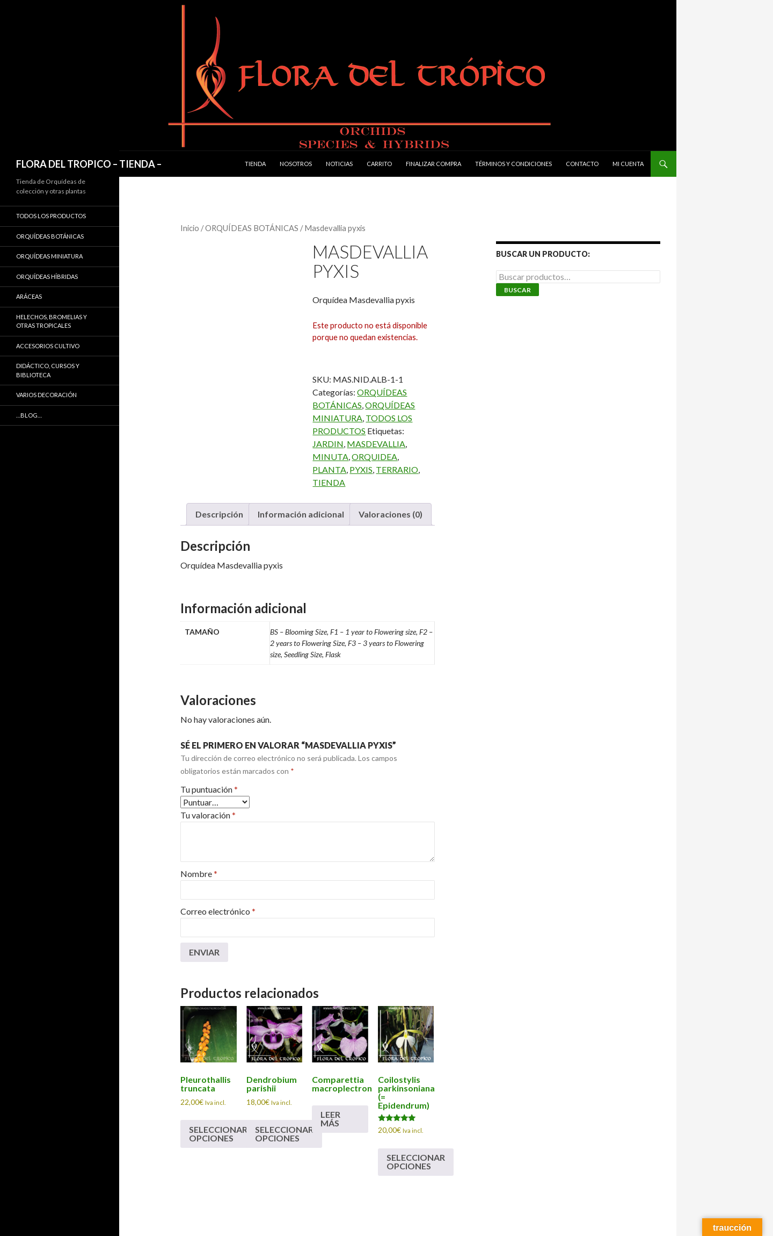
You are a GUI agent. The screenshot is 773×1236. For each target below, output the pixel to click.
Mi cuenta (628, 163)
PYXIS (361, 469)
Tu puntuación (209, 789)
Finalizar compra (433, 163)
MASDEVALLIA (376, 444)
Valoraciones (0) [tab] (390, 514)
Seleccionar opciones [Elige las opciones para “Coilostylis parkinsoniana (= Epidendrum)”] (415, 1161)
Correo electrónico (218, 911)
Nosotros (296, 163)
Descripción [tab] (219, 514)
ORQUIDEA (374, 456)
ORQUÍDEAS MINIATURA (49, 256)
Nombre (198, 873)
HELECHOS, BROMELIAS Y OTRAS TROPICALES (51, 321)
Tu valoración (208, 815)
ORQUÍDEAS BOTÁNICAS (251, 228)
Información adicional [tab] (301, 514)
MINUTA (330, 456)
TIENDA (328, 482)
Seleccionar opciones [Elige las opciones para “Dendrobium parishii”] (284, 1133)
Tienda (255, 163)
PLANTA (329, 469)
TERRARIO (397, 469)
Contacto (582, 163)
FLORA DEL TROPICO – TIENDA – (89, 164)
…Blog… (29, 415)
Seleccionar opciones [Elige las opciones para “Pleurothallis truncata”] (218, 1133)
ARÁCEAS (29, 296)
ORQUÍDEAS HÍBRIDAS (47, 276)
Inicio (189, 228)
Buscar (517, 290)
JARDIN (328, 444)
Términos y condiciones (513, 163)
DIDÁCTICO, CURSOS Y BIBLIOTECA (47, 370)
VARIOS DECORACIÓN (46, 394)
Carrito (379, 163)
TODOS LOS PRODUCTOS (51, 215)
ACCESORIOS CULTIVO (47, 345)
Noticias (339, 163)
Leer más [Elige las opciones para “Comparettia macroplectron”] (330, 1118)
